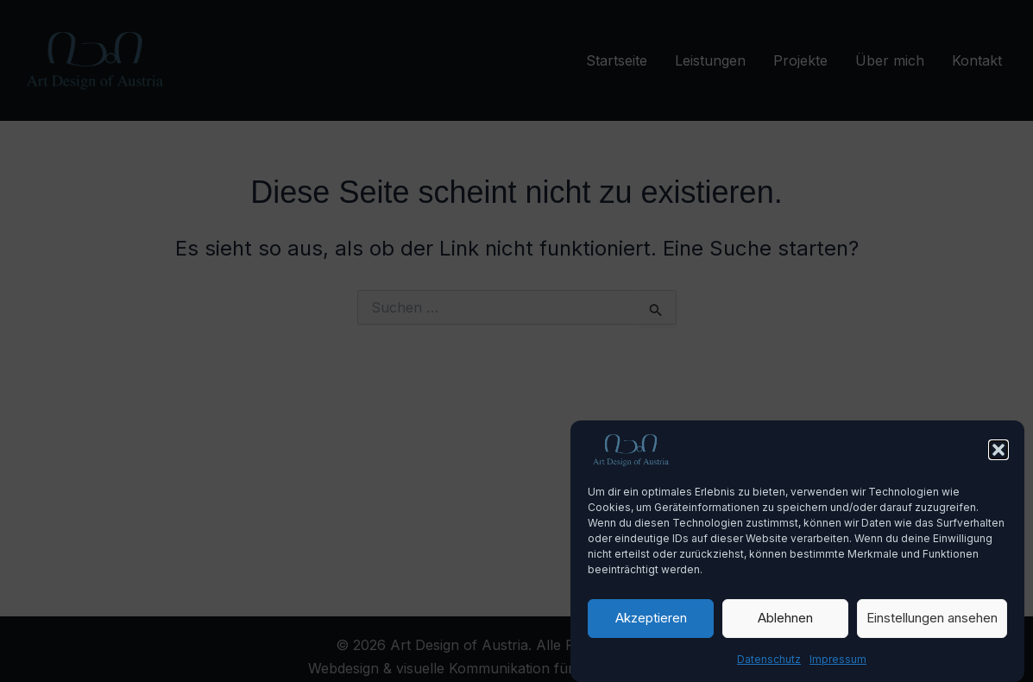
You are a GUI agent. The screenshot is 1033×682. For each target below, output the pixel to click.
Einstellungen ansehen (932, 624)
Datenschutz (769, 666)
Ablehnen (785, 624)
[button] (998, 456)
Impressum (837, 666)
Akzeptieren (651, 624)
